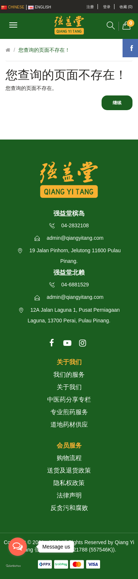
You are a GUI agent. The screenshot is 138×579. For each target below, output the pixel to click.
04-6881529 (69, 284)
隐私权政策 (69, 483)
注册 (90, 7)
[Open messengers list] (17, 547)
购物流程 (69, 458)
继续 (117, 102)
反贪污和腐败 (69, 507)
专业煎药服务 (69, 412)
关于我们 (69, 387)
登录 (106, 7)
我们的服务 (69, 374)
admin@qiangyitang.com (69, 238)
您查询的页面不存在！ (44, 50)
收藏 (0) (126, 7)
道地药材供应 (69, 424)
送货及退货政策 (69, 470)
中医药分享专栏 (69, 399)
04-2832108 (69, 225)
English (39, 7)
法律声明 (69, 495)
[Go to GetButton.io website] (17, 566)
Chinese (12, 7)
